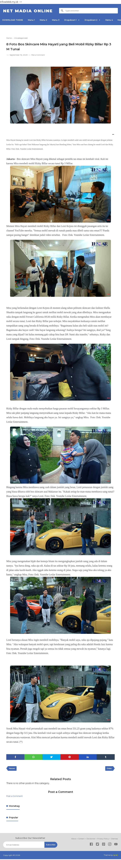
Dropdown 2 (99, 20)
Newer (12, 769)
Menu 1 (33, 20)
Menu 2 (47, 20)
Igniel (115, 856)
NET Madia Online (32, 11)
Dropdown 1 (77, 20)
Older (109, 769)
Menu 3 (60, 20)
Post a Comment (39, 55)
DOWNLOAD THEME (13, 20)
